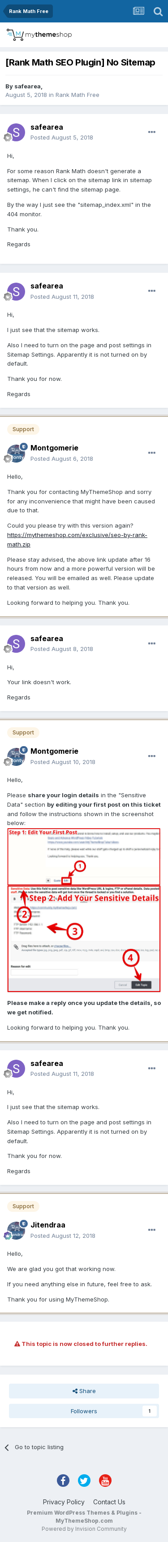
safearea (27, 86)
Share (84, 1391)
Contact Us (109, 1502)
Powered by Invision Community (84, 1528)
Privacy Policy (64, 1502)
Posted (61, 137)
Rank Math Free (77, 94)
